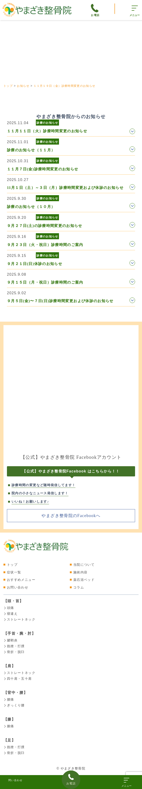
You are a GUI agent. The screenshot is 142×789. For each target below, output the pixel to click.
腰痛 (8, 697)
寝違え (10, 613)
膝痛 (8, 724)
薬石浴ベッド (84, 580)
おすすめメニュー (21, 580)
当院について (84, 564)
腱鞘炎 (10, 639)
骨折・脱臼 (14, 651)
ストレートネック (19, 619)
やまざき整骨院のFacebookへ (70, 515)
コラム (78, 587)
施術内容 (80, 572)
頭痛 (8, 608)
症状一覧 (14, 572)
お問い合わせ (17, 587)
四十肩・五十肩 (17, 677)
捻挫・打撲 (14, 645)
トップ (12, 564)
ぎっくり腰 (14, 703)
